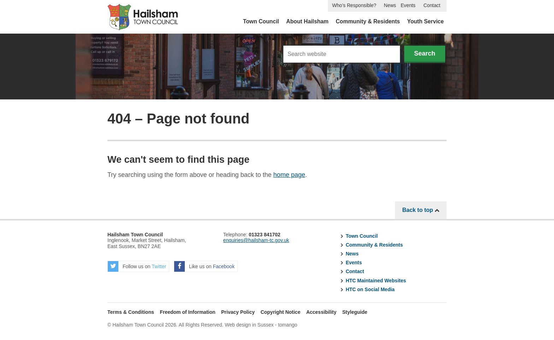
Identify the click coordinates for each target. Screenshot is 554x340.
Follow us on (137, 266)
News (390, 5)
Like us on (204, 266)
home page (289, 174)
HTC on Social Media (370, 289)
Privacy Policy (238, 312)
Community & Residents (368, 21)
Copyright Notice (280, 312)
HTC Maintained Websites (376, 280)
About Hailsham (307, 21)
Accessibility (321, 312)
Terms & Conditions (130, 312)
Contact (432, 5)
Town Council (261, 21)
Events (408, 5)
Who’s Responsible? (354, 5)
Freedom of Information (187, 312)
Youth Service (425, 21)
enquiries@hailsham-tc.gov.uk (256, 240)
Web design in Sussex (249, 325)
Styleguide (354, 312)
